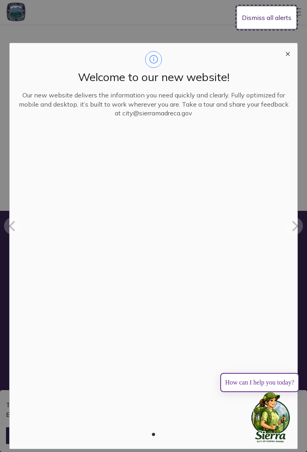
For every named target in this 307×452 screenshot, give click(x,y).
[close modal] (287, 52)
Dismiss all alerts (266, 18)
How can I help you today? (259, 382)
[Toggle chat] (270, 417)
